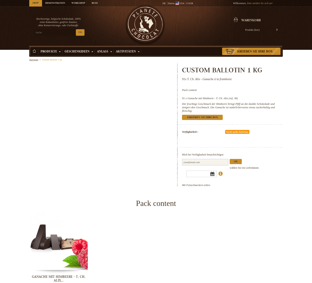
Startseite (33, 59)
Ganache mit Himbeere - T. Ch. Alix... (58, 278)
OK (80, 32)
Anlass (104, 51)
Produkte (51, 51)
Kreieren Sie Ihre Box (255, 51)
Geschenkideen (79, 51)
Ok (236, 162)
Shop (35, 3)
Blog (95, 3)
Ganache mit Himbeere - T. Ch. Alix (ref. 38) (212, 98)
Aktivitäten (128, 51)
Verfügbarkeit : (190, 131)
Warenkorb (251, 20)
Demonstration (55, 3)
